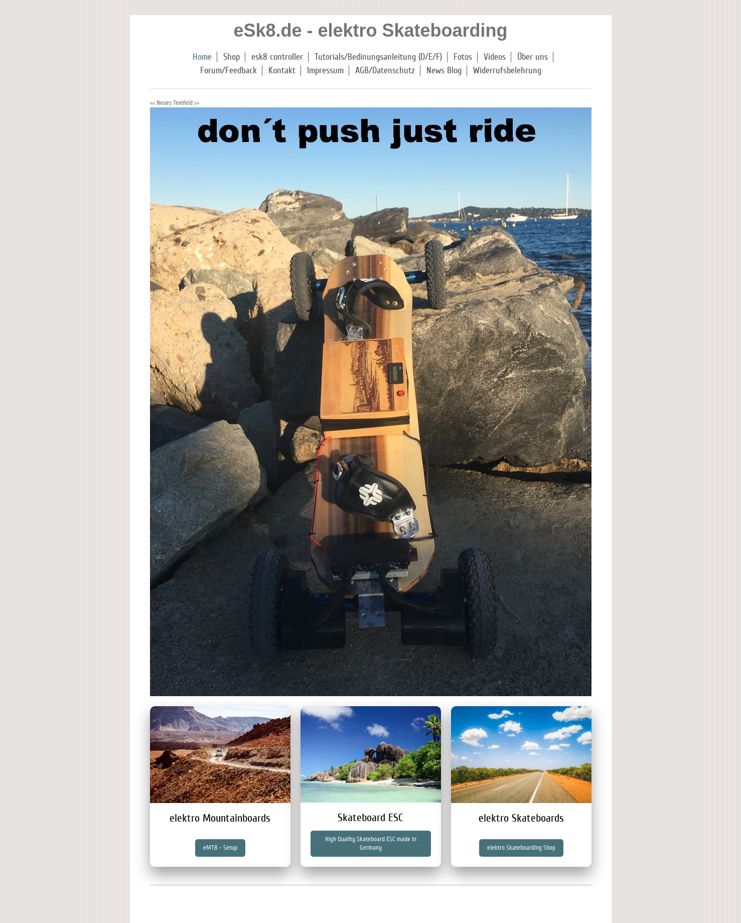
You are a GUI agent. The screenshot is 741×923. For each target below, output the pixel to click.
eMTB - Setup (220, 848)
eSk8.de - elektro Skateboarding (370, 30)
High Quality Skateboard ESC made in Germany (370, 843)
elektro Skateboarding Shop (521, 848)
